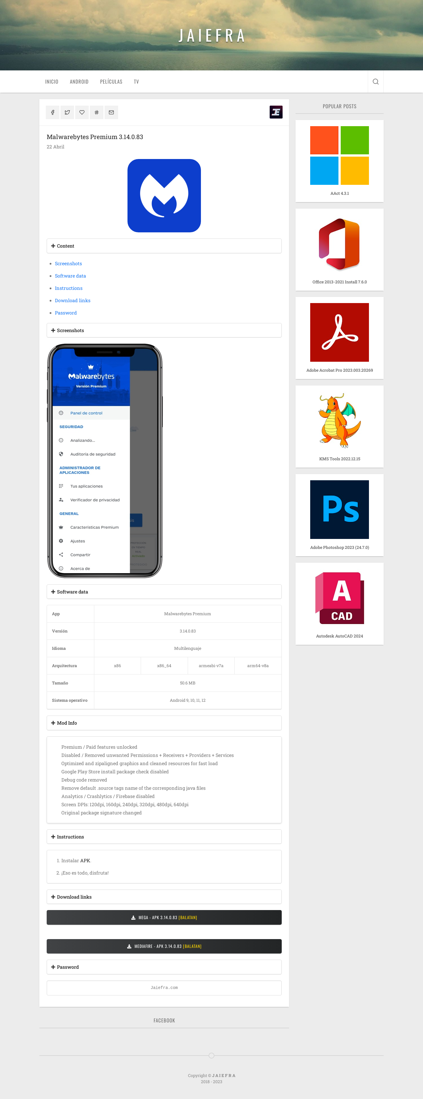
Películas (111, 81)
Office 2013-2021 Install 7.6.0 (340, 282)
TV (136, 81)
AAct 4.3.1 (339, 193)
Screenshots (68, 263)
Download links (72, 300)
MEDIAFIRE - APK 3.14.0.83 (164, 946)
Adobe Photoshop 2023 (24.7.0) (339, 547)
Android (79, 81)
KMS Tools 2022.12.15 (339, 458)
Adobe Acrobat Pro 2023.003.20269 (339, 370)
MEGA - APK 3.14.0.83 (164, 917)
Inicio (51, 81)
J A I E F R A (211, 34)
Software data (70, 276)
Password (66, 313)
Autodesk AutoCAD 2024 (339, 636)
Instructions (69, 288)
